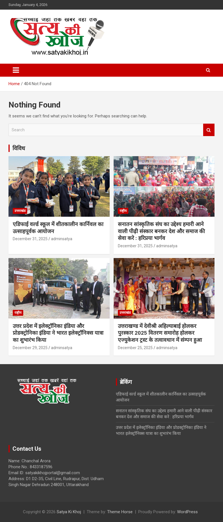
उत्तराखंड (20, 211)
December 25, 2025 (135, 347)
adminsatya (61, 239)
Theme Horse (120, 511)
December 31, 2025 (30, 239)
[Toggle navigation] (16, 70)
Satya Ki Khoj (69, 511)
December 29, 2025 (30, 347)
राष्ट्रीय (123, 211)
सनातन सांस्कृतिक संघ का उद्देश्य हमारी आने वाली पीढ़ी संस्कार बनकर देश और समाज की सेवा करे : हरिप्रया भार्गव (161, 231)
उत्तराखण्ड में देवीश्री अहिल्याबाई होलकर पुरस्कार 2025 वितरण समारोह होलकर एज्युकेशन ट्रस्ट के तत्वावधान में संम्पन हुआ (160, 333)
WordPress (187, 511)
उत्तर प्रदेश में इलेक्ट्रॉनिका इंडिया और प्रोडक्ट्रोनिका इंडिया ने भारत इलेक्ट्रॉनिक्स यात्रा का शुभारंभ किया (58, 333)
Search (208, 130)
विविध (18, 148)
